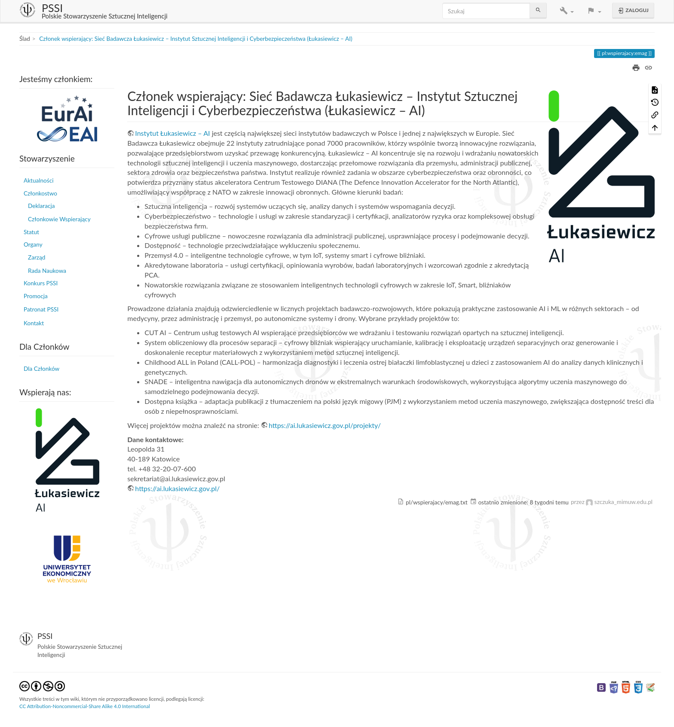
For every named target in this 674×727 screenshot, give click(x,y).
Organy (33, 244)
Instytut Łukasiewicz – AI (172, 133)
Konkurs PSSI (41, 283)
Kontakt (34, 323)
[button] (566, 11)
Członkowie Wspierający (59, 219)
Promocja (36, 296)
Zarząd (36, 257)
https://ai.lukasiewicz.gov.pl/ (177, 488)
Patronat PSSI (41, 309)
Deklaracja (41, 205)
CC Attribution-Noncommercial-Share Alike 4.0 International (84, 706)
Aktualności (38, 180)
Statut (31, 232)
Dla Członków (41, 368)
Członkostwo (40, 193)
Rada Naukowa (47, 270)
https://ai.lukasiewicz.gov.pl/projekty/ (325, 425)
